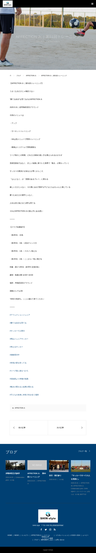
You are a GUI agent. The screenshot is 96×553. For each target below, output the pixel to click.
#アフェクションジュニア (20, 315)
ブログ (36, 540)
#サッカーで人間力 (17, 331)
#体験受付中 (15, 355)
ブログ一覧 (82, 451)
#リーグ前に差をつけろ (19, 371)
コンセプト (25, 535)
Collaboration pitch (77, 488)
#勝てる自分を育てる (18, 323)
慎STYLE (83, 494)
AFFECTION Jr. (54, 42)
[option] (49, 478)
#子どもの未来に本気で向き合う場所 (24, 395)
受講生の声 (45, 537)
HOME (10, 535)
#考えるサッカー (16, 347)
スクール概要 (48, 538)
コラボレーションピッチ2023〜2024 (68, 535)
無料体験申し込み (47, 540)
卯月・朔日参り (55, 475)
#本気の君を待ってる (18, 363)
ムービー (85, 535)
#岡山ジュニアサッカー (19, 339)
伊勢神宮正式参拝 (13, 473)
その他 (12, 480)
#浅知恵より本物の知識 (19, 379)
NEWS (16, 535)
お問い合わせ (59, 540)
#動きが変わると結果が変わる (22, 387)
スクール (47, 535)
